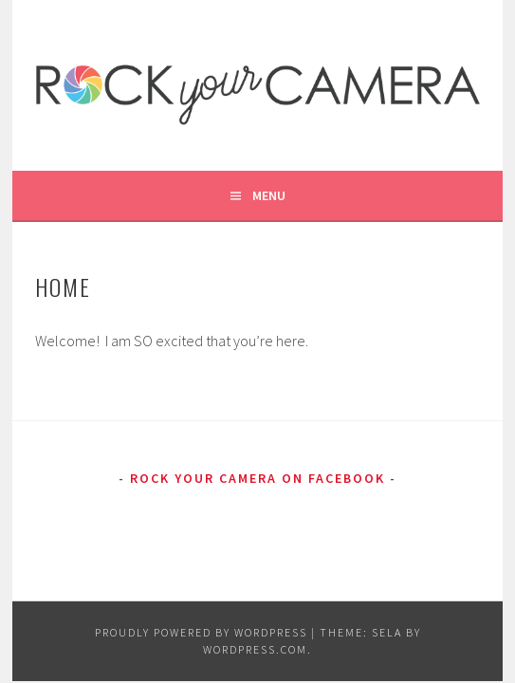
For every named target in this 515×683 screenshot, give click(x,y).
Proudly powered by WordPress (201, 632)
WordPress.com (255, 649)
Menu (268, 195)
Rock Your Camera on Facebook (257, 478)
